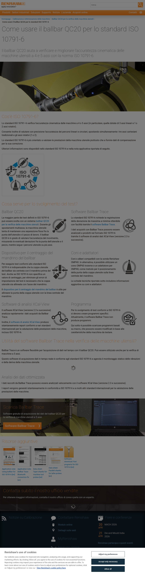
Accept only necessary (108, 567)
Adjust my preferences (108, 560)
